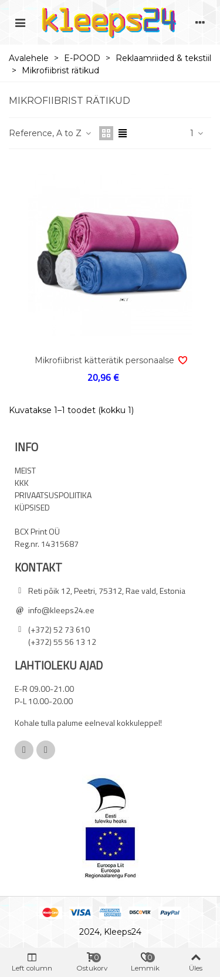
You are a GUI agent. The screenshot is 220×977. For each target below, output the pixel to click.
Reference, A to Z (50, 133)
